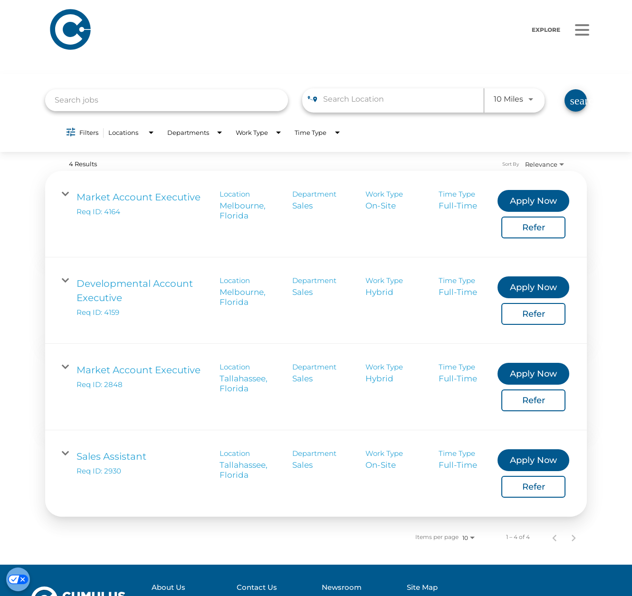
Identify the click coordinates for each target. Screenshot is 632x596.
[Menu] (582, 30)
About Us (178, 587)
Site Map (425, 587)
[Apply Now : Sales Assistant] (533, 460)
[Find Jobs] (576, 100)
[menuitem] (200, 588)
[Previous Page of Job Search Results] (554, 537)
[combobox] (166, 100)
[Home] (188, 29)
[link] (316, 214)
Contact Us (264, 587)
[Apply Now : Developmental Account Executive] (533, 287)
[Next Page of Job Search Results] (573, 537)
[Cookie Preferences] (18, 579)
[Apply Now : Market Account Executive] (533, 201)
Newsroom (346, 587)
